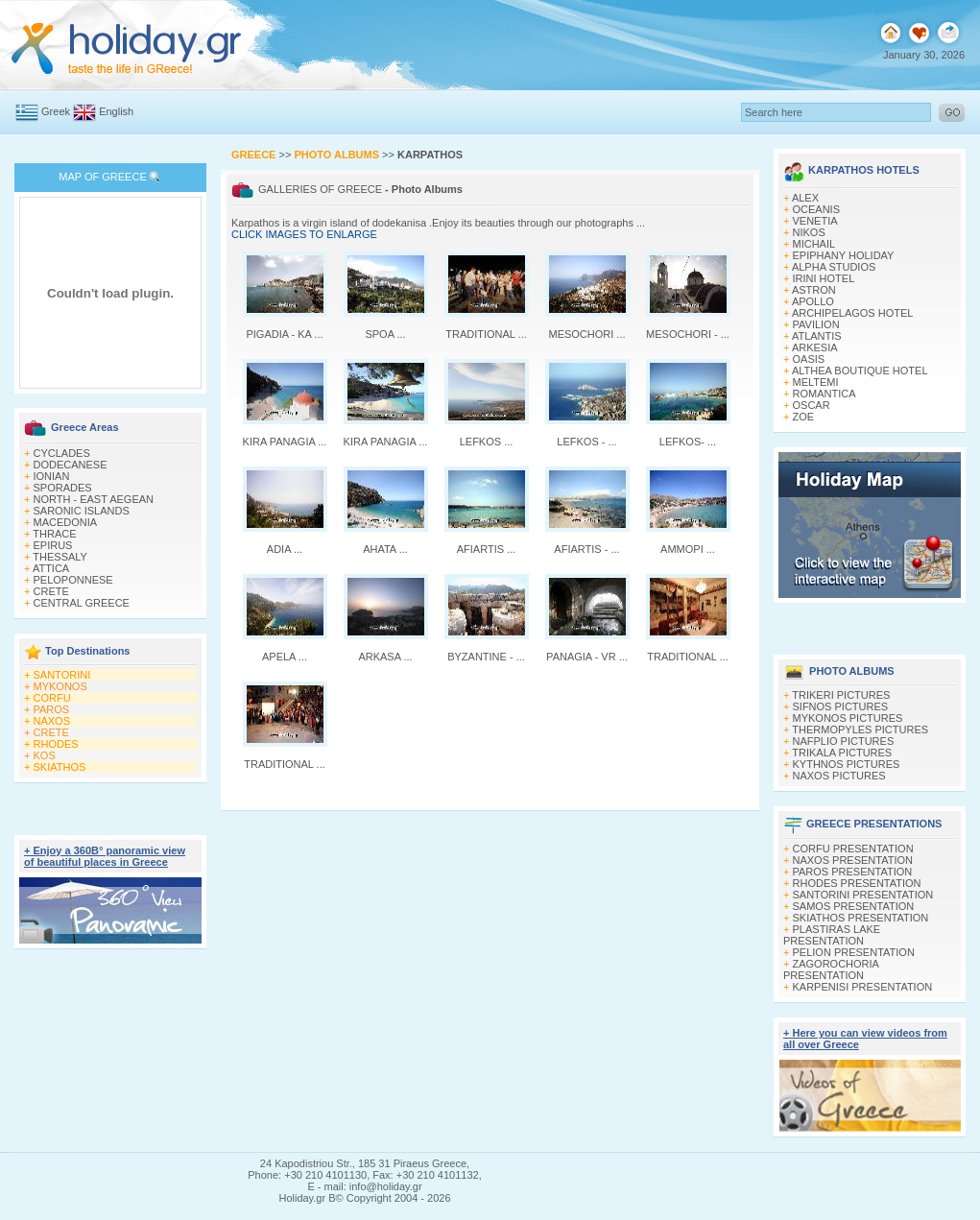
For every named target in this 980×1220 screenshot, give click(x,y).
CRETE (51, 591)
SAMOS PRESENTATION (854, 906)
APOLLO (813, 301)
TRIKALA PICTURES (842, 752)
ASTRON (814, 290)
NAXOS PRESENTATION (853, 860)
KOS (45, 755)
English (116, 111)
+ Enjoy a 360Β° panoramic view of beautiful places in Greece (104, 856)
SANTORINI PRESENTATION (863, 894)
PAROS (52, 709)
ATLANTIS (817, 336)
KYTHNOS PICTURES (846, 764)
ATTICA (51, 568)
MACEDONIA (66, 522)
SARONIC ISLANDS (82, 510)
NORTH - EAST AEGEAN (94, 499)
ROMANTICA (824, 393)
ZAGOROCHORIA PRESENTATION (830, 969)
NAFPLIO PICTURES (844, 741)
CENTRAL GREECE (82, 603)
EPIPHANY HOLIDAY (844, 255)
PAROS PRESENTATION (853, 871)
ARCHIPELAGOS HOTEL (853, 313)
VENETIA (815, 221)
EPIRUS (53, 545)
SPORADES (63, 487)
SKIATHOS (60, 767)
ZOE (804, 416)
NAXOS (52, 721)
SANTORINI (62, 675)
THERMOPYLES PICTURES (860, 729)
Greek (55, 111)
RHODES (56, 744)
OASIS (809, 359)
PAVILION (816, 324)
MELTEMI (816, 382)
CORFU (52, 698)
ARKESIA (815, 347)
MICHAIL (814, 244)
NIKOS (809, 232)
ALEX (805, 197)
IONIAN (52, 476)
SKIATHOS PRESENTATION (861, 917)
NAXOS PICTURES (839, 775)
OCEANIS (817, 209)
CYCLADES (62, 453)
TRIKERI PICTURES (841, 695)
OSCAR (811, 405)
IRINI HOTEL (824, 278)
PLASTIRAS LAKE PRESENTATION (831, 934)
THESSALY (60, 556)
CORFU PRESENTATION (853, 848)
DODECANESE (71, 464)
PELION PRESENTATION (854, 952)
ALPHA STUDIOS (833, 267)
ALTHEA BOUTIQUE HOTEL (860, 370)
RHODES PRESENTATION (857, 883)
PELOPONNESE (73, 580)
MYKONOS (60, 686)
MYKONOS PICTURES (848, 718)
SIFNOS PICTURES (841, 706)
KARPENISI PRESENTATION (863, 987)
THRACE (54, 533)
